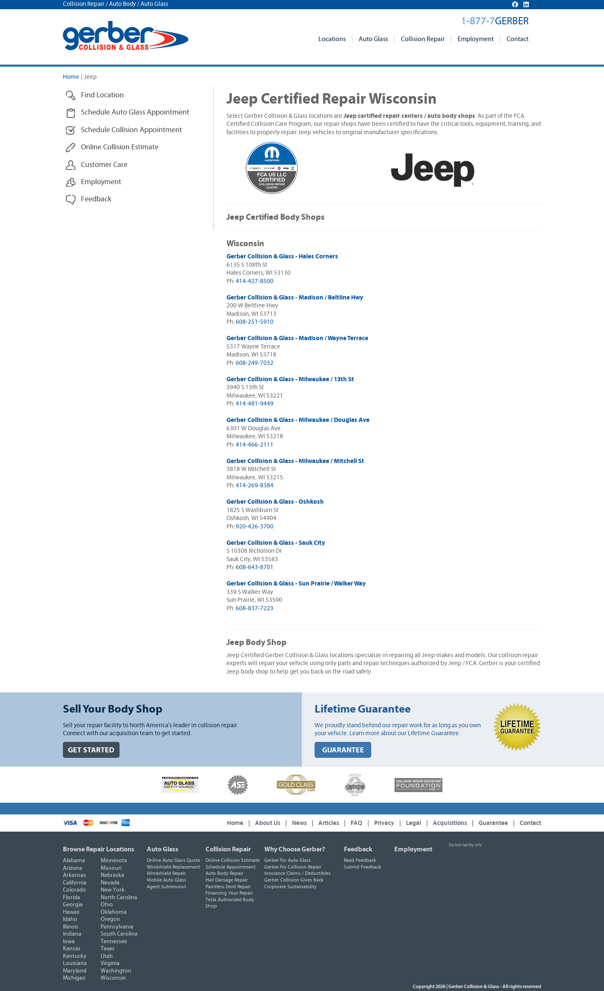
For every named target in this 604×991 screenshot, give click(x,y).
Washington (116, 971)
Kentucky (74, 956)
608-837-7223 (254, 608)
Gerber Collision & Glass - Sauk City (275, 542)
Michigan (74, 978)
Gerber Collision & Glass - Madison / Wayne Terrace (297, 338)
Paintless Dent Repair (228, 886)
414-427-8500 (254, 281)
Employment (476, 39)
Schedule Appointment (230, 866)
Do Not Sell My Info (465, 845)
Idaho (70, 919)
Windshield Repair (166, 873)
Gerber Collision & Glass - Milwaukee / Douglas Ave (298, 420)
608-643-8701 (254, 567)
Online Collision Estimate (233, 860)
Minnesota (114, 861)
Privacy (384, 823)
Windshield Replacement (173, 866)
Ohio (107, 905)
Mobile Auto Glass (166, 879)
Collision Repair (423, 39)
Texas (108, 949)
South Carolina (119, 934)
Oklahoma (114, 912)
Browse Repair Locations (98, 849)
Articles (328, 823)
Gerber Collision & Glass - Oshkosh (275, 501)
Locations (332, 39)
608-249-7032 (254, 363)
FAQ (356, 823)
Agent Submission (166, 886)
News (299, 823)
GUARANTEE (343, 750)
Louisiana (75, 963)
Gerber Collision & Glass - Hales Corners (282, 256)
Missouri (111, 868)
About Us (267, 823)
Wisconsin (113, 978)
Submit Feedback (362, 866)
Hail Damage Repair (227, 879)
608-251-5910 (254, 322)
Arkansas (74, 875)
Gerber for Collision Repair (292, 866)
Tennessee (114, 941)
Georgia (73, 905)
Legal (413, 823)
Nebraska (112, 875)
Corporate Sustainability (290, 886)
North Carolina (119, 897)
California (74, 883)
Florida (71, 897)
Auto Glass (373, 39)
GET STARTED (91, 750)
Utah (107, 956)
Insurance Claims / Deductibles (297, 873)
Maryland (74, 971)
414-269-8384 (254, 485)
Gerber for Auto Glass (287, 860)
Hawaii (71, 912)
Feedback (358, 849)
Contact (517, 39)
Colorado (74, 890)
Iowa (69, 941)
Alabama (74, 861)
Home (71, 77)
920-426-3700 (254, 526)
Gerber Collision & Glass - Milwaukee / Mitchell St (295, 461)
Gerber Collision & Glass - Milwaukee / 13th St (290, 379)
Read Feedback (360, 860)
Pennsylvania (117, 927)
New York (113, 890)
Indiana (72, 934)
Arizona (72, 868)
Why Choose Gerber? (294, 849)
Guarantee (493, 823)
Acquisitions (450, 823)
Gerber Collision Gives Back (293, 879)
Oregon (110, 919)
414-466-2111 (254, 445)
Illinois (70, 927)
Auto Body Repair (224, 873)
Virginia (110, 963)
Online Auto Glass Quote (173, 860)
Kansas (72, 949)
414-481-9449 (254, 404)
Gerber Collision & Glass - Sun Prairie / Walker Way (296, 583)
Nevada (110, 883)
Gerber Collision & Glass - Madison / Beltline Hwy (294, 297)
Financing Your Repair (229, 892)
